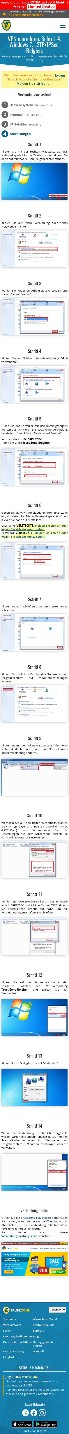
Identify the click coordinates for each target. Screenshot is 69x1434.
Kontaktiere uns (43, 1325)
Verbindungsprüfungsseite (19, 1236)
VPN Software (12, 1325)
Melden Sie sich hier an (34, 83)
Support (38, 1330)
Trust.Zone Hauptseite (36, 1217)
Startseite (9, 1319)
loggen (60, 75)
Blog (36, 1336)
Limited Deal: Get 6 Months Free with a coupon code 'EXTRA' (31, 1383)
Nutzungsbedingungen (18, 1336)
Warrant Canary (13, 1351)
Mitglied (8, 1357)
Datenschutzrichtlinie (17, 1342)
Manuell (38, 1351)
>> (41, 6)
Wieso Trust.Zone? (45, 1319)
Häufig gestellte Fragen (43, 1343)
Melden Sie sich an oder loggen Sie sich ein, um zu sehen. (34, 527)
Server (7, 1330)
